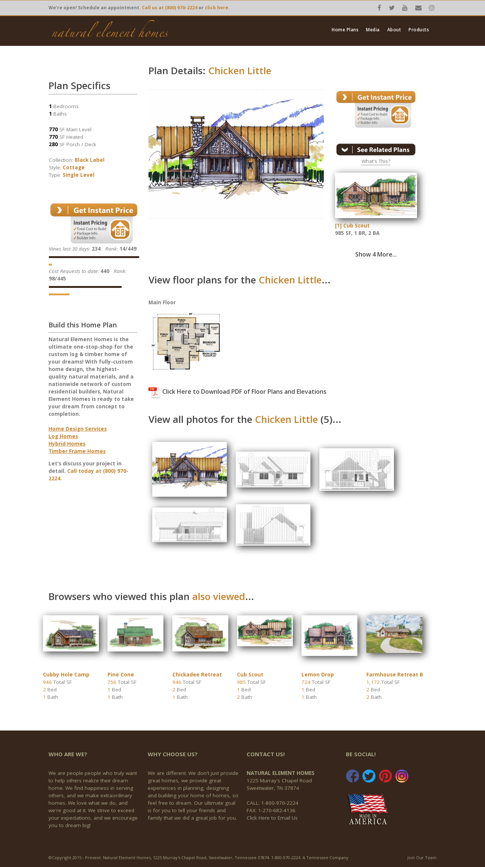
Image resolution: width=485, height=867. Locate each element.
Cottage (74, 167)
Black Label (89, 160)
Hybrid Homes (66, 443)
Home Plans (345, 29)
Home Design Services (77, 428)
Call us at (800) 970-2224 (169, 7)
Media (373, 29)
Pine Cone (120, 674)
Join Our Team (421, 857)
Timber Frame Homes (77, 451)
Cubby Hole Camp (66, 674)
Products (419, 29)
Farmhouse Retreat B (394, 674)
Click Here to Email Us (272, 817)
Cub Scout (250, 674)
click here (216, 7)
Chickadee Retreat (197, 674)
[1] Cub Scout (352, 225)
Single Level (78, 175)
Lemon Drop (317, 674)
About (394, 29)
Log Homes (63, 436)
